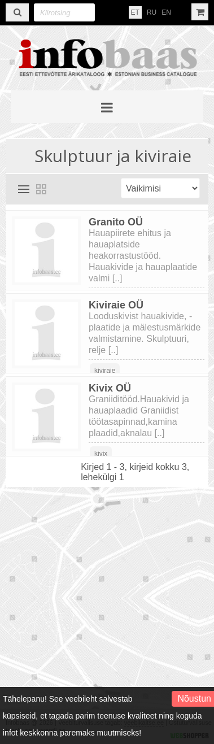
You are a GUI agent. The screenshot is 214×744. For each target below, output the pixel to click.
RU (151, 12)
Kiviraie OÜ (116, 305)
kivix (100, 454)
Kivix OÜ (110, 388)
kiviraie (104, 371)
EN (166, 12)
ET (135, 12)
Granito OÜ (116, 222)
